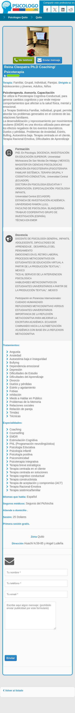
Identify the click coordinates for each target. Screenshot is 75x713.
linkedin (63, 9)
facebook (47, 9)
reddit (70, 9)
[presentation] (28, 640)
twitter (55, 9)
